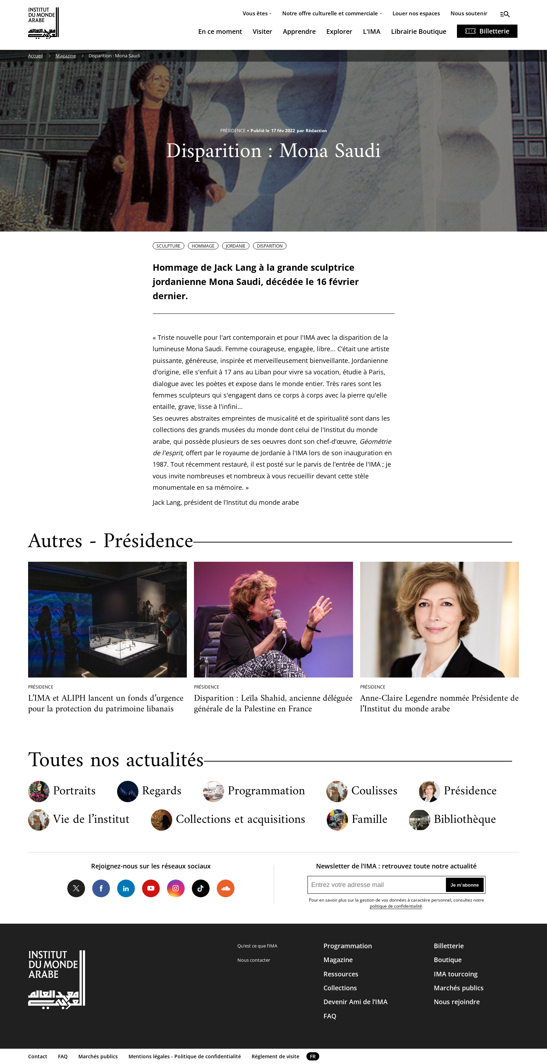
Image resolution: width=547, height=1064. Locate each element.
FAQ (330, 1016)
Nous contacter (253, 960)
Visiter (262, 31)
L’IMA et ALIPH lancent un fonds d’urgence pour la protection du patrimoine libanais (105, 704)
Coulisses (374, 792)
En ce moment (220, 31)
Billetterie (494, 31)
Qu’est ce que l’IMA (257, 946)
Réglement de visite (275, 1056)
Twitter (76, 888)
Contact (37, 1056)
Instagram (176, 888)
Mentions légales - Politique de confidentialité (184, 1056)
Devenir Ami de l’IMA (356, 1001)
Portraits (74, 792)
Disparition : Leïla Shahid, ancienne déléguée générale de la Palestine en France (273, 704)
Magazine (66, 55)
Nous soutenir (469, 13)
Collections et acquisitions (240, 820)
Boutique (448, 959)
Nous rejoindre (457, 1001)
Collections (340, 987)
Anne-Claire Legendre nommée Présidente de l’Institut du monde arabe (439, 704)
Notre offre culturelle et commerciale (330, 13)
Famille (370, 820)
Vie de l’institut (91, 820)
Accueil (35, 55)
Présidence (470, 792)
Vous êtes (255, 13)
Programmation (266, 792)
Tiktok (201, 888)
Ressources (341, 974)
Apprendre (299, 31)
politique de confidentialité (396, 906)
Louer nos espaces (416, 13)
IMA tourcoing (456, 974)
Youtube (151, 888)
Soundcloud (226, 888)
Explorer (339, 31)
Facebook (101, 888)
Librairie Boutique (418, 31)
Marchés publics (459, 987)
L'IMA (371, 31)
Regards (162, 792)
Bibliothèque (465, 820)
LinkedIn (126, 888)
